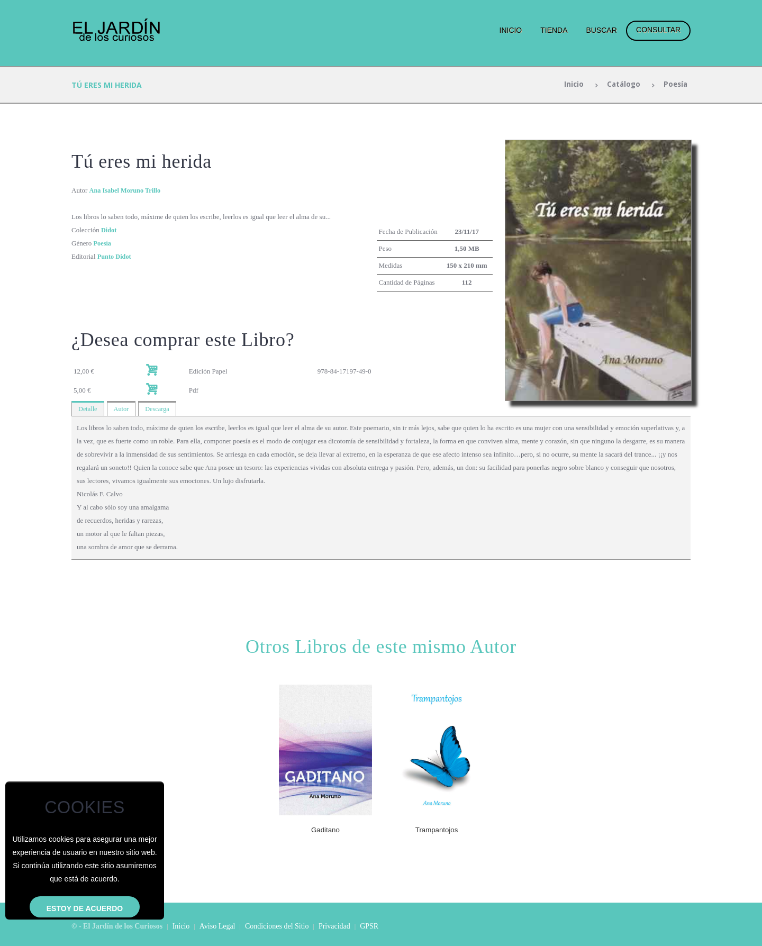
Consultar (658, 29)
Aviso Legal (217, 927)
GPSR (369, 927)
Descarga (160, 409)
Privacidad (334, 927)
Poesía (674, 85)
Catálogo (620, 85)
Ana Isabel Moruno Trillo (127, 190)
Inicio (511, 30)
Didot (109, 230)
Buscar (601, 30)
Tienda (553, 30)
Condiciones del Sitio (277, 927)
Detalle (88, 409)
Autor (123, 409)
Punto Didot (115, 256)
